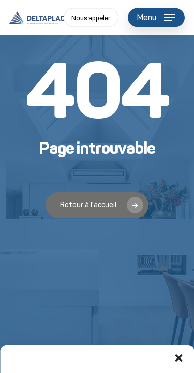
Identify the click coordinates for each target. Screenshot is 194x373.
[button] (178, 358)
